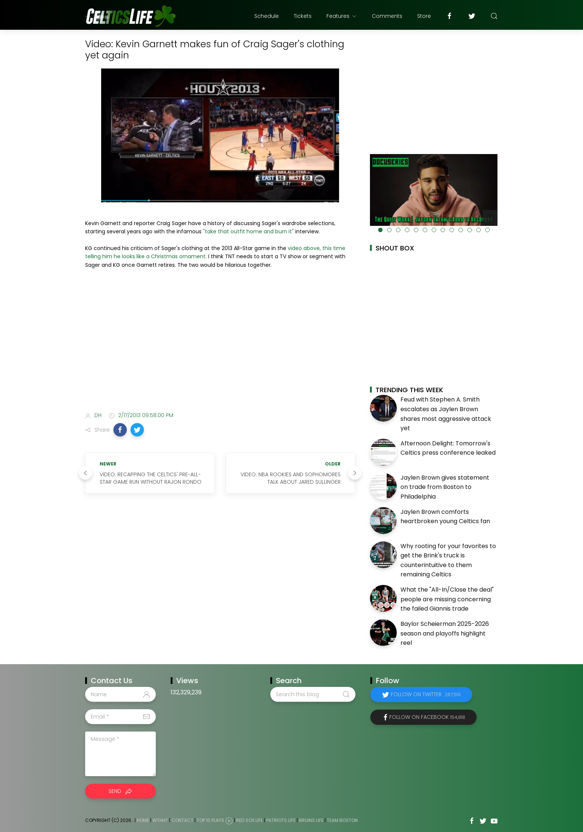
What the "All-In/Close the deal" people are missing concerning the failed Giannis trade (447, 599)
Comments (387, 16)
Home (143, 820)
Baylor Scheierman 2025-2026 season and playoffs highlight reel (444, 633)
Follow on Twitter (426, 694)
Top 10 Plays (210, 820)
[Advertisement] (220, 347)
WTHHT (160, 820)
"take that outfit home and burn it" (248, 231)
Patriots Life (281, 820)
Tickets (303, 16)
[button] (120, 429)
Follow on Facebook (427, 717)
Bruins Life (311, 820)
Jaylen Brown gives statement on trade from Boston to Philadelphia (444, 487)
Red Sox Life (249, 820)
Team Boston (342, 820)
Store (424, 16)
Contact (182, 820)
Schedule (266, 16)
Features (341, 16)
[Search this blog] (312, 694)
